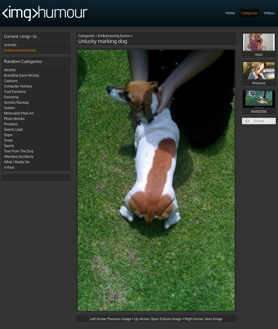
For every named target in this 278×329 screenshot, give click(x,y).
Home (230, 13)
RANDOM (259, 102)
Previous (259, 73)
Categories (249, 13)
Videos (269, 13)
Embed (258, 121)
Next (259, 45)
